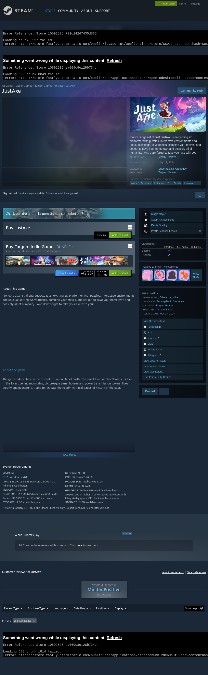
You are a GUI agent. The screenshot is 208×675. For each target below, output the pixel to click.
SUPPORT (102, 11)
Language (59, 618)
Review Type (11, 618)
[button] (120, 240)
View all (127, 538)
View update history (155, 365)
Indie (175, 302)
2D (169, 188)
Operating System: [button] (158, 631)
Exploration (189, 188)
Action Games (24, 90)
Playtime (101, 618)
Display (119, 618)
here (79, 550)
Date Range (81, 618)
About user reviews (173, 577)
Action (134, 188)
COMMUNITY (68, 11)
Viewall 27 (196, 280)
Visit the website (155, 325)
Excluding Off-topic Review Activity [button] (63, 631)
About (86, 11)
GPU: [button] (193, 631)
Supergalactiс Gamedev (172, 173)
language (195, 3)
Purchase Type (36, 618)
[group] (104, 634)
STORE (50, 11)
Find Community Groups (157, 381)
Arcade (177, 188)
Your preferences (196, 577)
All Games (8, 90)
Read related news (154, 370)
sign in (182, 3)
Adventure (146, 188)
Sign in (7, 198)
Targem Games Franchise (49, 90)
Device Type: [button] (10, 636)
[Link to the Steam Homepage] (21, 14)
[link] (94, 278)
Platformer (159, 188)
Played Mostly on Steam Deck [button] (124, 631)
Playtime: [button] (95, 631)
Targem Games (167, 177)
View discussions (153, 376)
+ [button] (199, 188)
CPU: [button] (179, 631)
